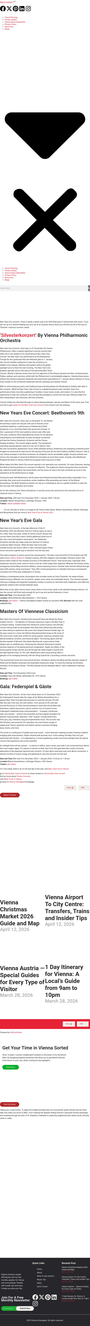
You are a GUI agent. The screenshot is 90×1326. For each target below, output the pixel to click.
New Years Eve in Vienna (58, 769)
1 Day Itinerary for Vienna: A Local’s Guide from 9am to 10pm (64, 981)
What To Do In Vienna (13, 779)
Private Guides (11, 20)
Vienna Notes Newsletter (15, 22)
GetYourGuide (16, 1032)
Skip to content (8, 2)
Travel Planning (11, 17)
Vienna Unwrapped (17, 782)
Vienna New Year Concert (54, 773)
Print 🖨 (70, 788)
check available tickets (16, 503)
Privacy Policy (10, 24)
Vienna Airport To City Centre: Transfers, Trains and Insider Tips (75, 1278)
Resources (9, 27)
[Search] (89, 288)
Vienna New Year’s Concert (16, 773)
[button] (45, 148)
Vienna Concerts (24, 776)
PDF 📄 (84, 788)
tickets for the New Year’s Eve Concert (28, 405)
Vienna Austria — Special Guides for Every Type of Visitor (75, 1287)
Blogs (7, 29)
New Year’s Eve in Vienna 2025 (40, 512)
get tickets (13, 601)
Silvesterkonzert (18, 335)
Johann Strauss (16, 558)
